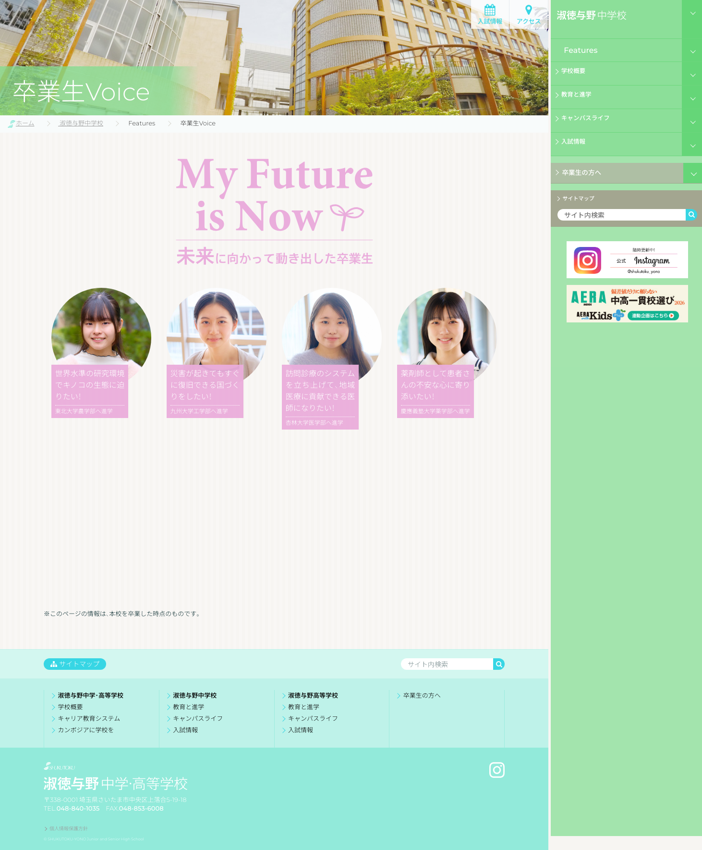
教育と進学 (580, 97)
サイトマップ (583, 201)
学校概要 (576, 74)
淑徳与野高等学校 (313, 695)
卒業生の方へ (580, 173)
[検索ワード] (619, 219)
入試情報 (489, 21)
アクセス (528, 21)
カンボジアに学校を (86, 730)
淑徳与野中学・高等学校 (90, 695)
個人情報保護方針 (68, 828)
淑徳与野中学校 (195, 695)
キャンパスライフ (592, 121)
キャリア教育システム (89, 718)
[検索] (689, 219)
